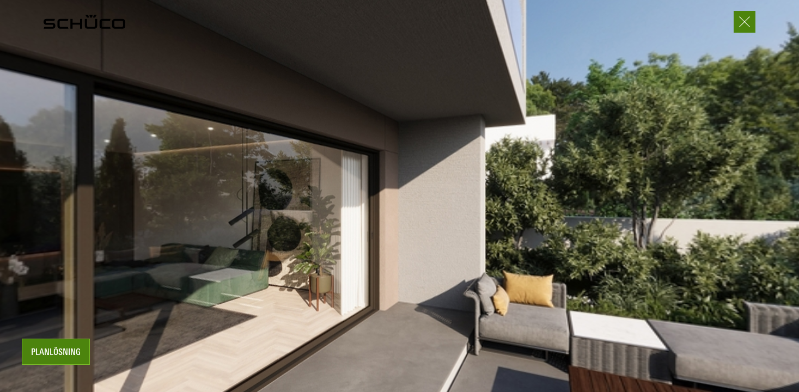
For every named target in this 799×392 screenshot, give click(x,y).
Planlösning (56, 352)
